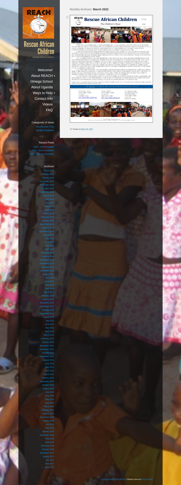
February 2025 (47, 217)
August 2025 (48, 195)
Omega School (41, 81)
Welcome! (45, 70)
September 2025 (46, 192)
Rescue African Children (39, 48)
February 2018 (47, 446)
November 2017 (47, 453)
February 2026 (47, 174)
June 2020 (49, 396)
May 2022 (49, 328)
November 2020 (47, 381)
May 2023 (49, 285)
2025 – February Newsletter (41, 154)
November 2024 (47, 224)
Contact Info (44, 98)
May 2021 (49, 367)
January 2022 (48, 342)
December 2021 (47, 345)
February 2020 (47, 410)
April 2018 (49, 442)
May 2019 (49, 428)
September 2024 (46, 231)
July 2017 (50, 460)
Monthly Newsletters (45, 130)
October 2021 (48, 353)
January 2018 (48, 449)
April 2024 (49, 249)
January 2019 (48, 431)
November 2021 (47, 349)
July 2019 (50, 424)
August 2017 (48, 456)
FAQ (49, 110)
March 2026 (49, 170)
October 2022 (48, 310)
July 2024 (50, 238)
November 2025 (47, 185)
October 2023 (48, 267)
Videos (47, 104)
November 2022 (47, 306)
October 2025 (48, 188)
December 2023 (47, 260)
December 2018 (47, 435)
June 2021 (49, 363)
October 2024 (48, 228)
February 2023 (47, 295)
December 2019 (47, 417)
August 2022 (48, 317)
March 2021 (49, 374)
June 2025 (49, 203)
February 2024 (47, 253)
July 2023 (50, 278)
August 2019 (48, 421)
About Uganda (42, 87)
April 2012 (49, 467)
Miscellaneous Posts (45, 127)
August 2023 (48, 274)
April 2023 (49, 288)
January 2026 (48, 178)
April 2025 (49, 210)
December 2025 (47, 181)
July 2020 (50, 392)
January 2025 (48, 220)
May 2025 (49, 206)
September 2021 (46, 356)
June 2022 (49, 324)
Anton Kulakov (147, 479)
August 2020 (48, 388)
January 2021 (48, 378)
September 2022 (46, 313)
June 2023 (49, 281)
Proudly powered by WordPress (113, 479)
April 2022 (49, 331)
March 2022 (49, 335)
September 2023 (46, 270)
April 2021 (49, 371)
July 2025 (50, 199)
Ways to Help (43, 93)
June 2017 (49, 463)
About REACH (42, 76)
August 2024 (48, 235)
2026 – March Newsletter (43, 150)
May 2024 (49, 245)
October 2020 (48, 385)
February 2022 (47, 338)
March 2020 (49, 406)
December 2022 (47, 303)
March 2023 (49, 292)
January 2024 (48, 256)
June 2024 (49, 242)
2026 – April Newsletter (44, 147)
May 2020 (49, 399)
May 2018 (49, 438)
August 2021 (48, 360)
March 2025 (49, 213)
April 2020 (49, 403)
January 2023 (48, 299)
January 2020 (48, 413)
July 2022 (50, 320)
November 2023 (47, 263)
